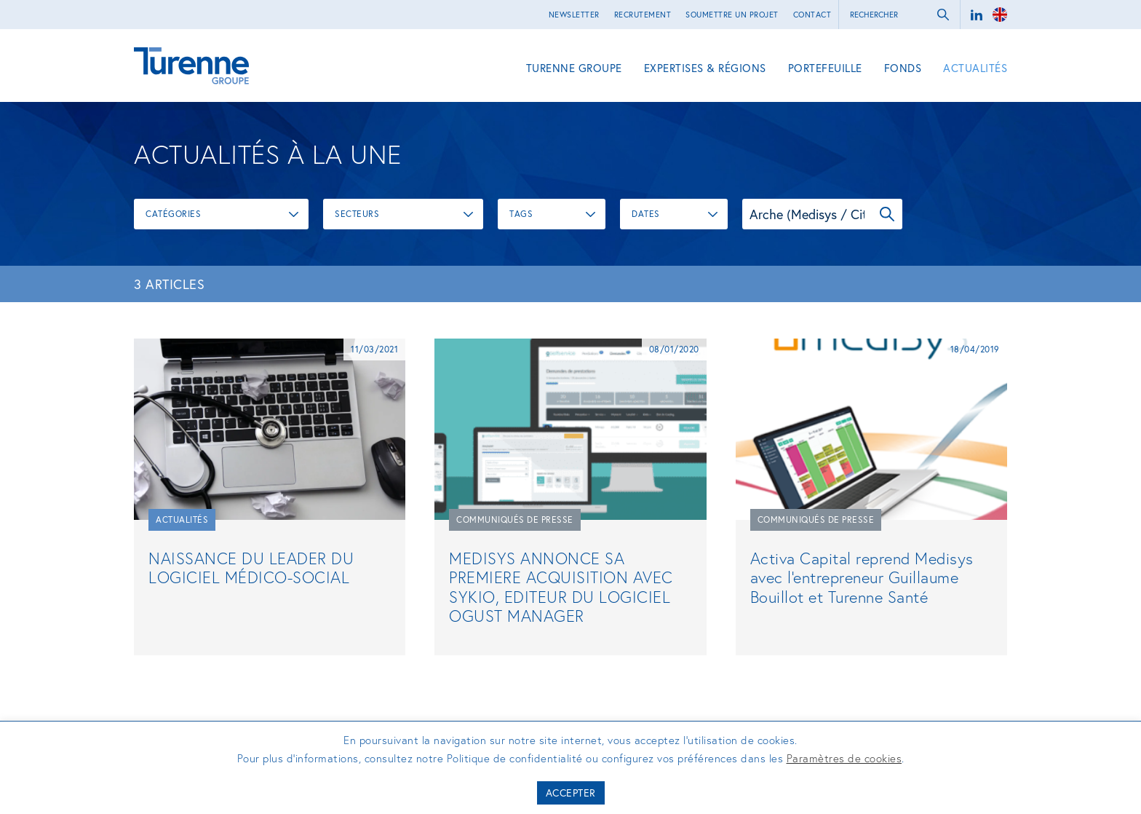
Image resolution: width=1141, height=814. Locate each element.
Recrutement (643, 14)
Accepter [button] (571, 792)
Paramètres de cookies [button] (844, 758)
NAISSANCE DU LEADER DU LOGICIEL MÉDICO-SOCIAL (251, 568)
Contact (812, 14)
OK (887, 214)
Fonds (903, 67)
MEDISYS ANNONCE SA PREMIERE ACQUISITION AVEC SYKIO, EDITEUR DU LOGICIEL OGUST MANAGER (561, 587)
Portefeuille (825, 67)
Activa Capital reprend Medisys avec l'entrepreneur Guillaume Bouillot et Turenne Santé (862, 577)
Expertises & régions (705, 67)
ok (943, 14)
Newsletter (574, 14)
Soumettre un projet (732, 14)
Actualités (975, 67)
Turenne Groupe (574, 67)
